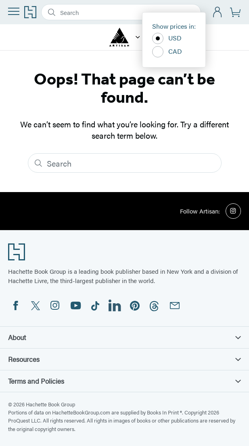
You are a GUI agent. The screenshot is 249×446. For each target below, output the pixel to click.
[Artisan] (138, 37)
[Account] (218, 12)
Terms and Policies (124, 381)
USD (167, 38)
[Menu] (13, 11)
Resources (124, 359)
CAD (167, 51)
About (124, 337)
